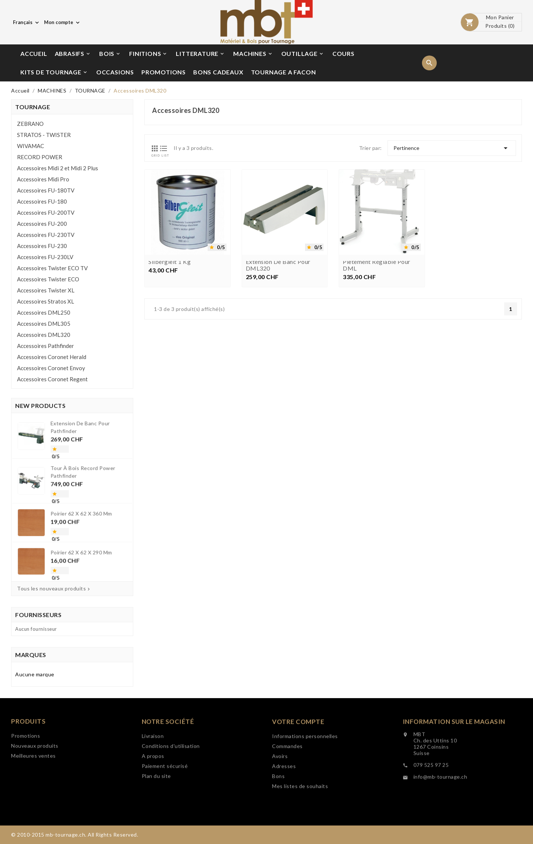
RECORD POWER (39, 157)
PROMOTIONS (163, 72)
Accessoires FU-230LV (45, 257)
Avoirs (280, 799)
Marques (30, 654)
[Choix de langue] (26, 22)
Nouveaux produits (34, 772)
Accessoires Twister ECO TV (52, 268)
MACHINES (253, 53)
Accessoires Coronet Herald (51, 357)
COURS (343, 53)
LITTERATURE (200, 53)
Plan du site (156, 813)
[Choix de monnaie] (62, 22)
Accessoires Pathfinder (45, 345)
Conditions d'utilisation (171, 783)
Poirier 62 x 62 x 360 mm (78, 507)
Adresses (284, 809)
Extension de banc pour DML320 (278, 265)
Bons (278, 819)
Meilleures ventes (33, 782)
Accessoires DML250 (43, 312)
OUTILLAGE (302, 53)
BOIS (110, 53)
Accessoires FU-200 (42, 223)
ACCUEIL (33, 53)
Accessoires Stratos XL (45, 301)
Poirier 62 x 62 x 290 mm (78, 531)
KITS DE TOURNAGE (54, 72)
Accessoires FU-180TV (45, 190)
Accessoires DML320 (43, 334)
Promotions (25, 762)
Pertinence (451, 148)
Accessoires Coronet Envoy (51, 368)
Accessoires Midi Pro (43, 179)
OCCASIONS (115, 72)
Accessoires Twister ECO (48, 279)
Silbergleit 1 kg (169, 261)
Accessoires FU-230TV (45, 234)
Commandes (287, 789)
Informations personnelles (305, 779)
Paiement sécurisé (165, 803)
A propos (153, 793)
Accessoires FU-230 (42, 245)
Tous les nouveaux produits (54, 588)
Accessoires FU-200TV (45, 212)
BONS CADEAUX (218, 72)
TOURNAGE (32, 106)
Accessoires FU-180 (42, 201)
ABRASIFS (73, 53)
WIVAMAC (30, 146)
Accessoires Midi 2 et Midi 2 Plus (57, 168)
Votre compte (298, 764)
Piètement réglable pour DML (376, 265)
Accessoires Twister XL (45, 290)
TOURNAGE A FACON (283, 72)
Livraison (153, 773)
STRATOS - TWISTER (44, 134)
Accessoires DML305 (43, 323)
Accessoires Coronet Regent (52, 379)
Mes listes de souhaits (300, 829)
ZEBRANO (30, 123)
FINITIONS (148, 53)
